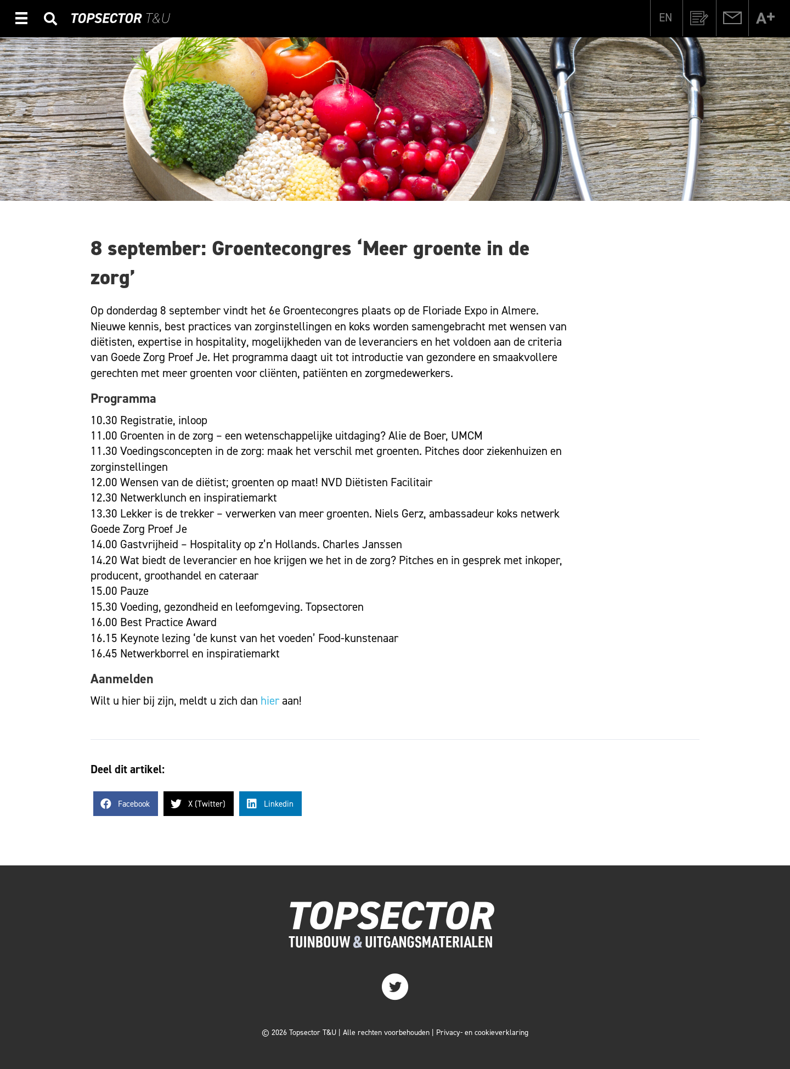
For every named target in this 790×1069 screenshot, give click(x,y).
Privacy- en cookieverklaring (482, 1032)
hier (270, 700)
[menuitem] (665, 18)
